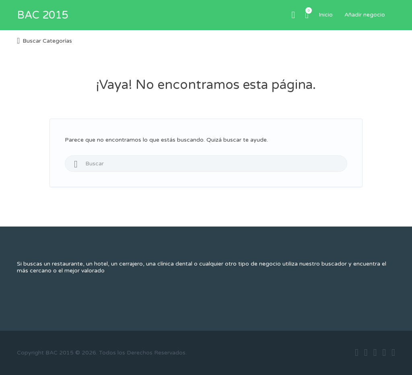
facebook (356, 352)
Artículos (307, 10)
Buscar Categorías (47, 40)
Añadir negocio (364, 14)
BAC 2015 (42, 15)
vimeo (393, 352)
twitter (366, 352)
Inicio (326, 14)
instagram (384, 352)
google (375, 352)
